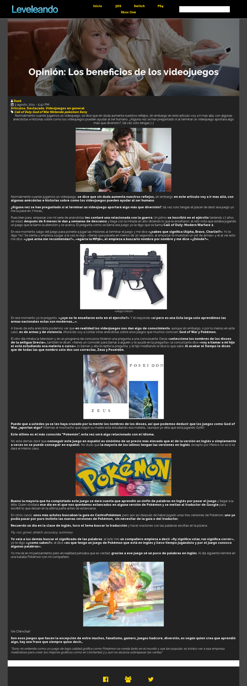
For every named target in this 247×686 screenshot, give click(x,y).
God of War (40, 112)
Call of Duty (23, 112)
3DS (118, 6)
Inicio (97, 6)
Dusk (17, 101)
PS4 (160, 6)
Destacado (35, 108)
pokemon (71, 112)
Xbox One (128, 12)
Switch (139, 6)
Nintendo (57, 112)
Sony (83, 112)
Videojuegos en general (65, 108)
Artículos (18, 108)
